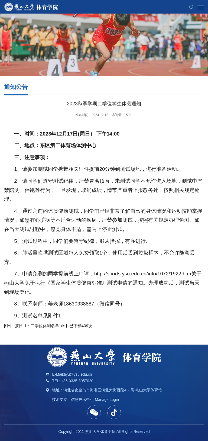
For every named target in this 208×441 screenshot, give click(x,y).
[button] (191, 7)
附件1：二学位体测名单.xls (40, 331)
